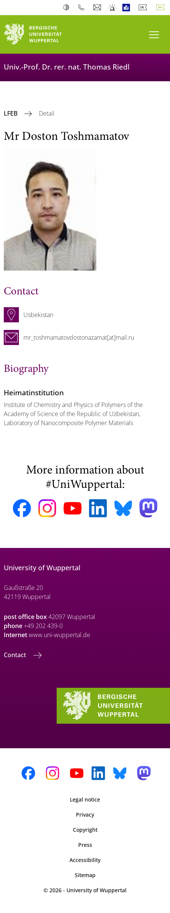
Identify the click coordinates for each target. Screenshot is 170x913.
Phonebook (83, 7)
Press (85, 844)
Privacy (85, 814)
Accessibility (85, 859)
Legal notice (85, 799)
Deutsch (144, 7)
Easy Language (128, 7)
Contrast (68, 7)
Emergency (112, 7)
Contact (16, 655)
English (162, 7)
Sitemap (85, 875)
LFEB (11, 113)
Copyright (85, 829)
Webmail (98, 7)
